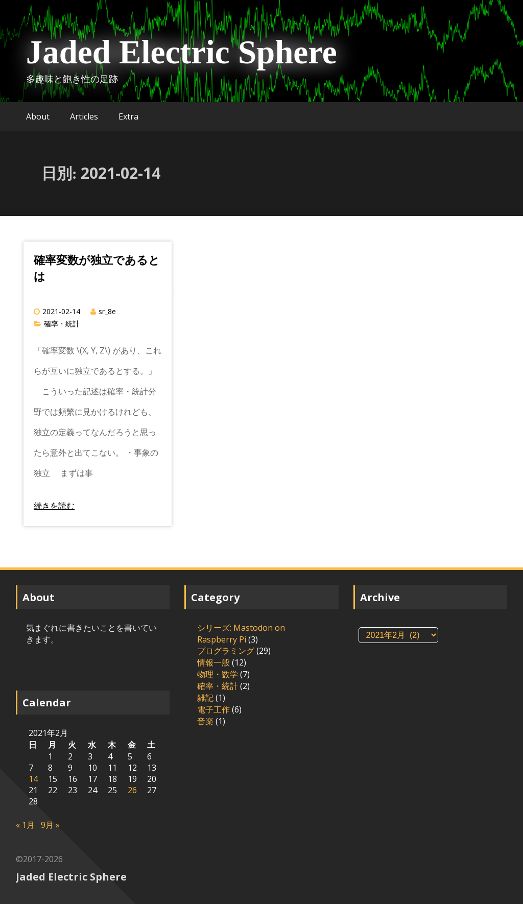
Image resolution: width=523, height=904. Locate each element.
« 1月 (25, 824)
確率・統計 (62, 323)
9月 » (50, 824)
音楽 (205, 721)
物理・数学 (217, 674)
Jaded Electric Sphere (181, 52)
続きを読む (54, 505)
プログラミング (225, 650)
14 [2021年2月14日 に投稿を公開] (33, 778)
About (38, 116)
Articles (84, 116)
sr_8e (107, 311)
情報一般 (213, 662)
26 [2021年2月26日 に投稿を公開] (132, 790)
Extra (128, 116)
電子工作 (213, 709)
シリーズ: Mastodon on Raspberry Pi (241, 633)
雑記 (205, 697)
